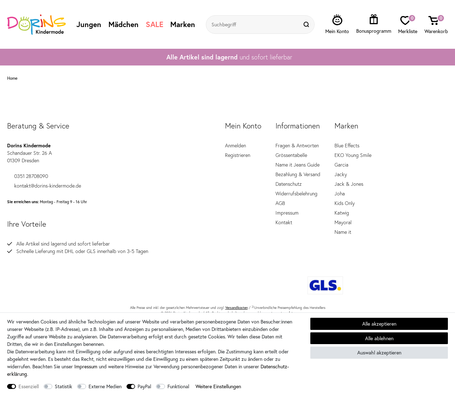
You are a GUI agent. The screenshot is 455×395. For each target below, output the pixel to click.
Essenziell (28, 386)
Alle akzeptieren (379, 323)
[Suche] (307, 24)
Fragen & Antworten (297, 145)
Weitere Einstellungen (218, 386)
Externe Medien (105, 386)
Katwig (341, 213)
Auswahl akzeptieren (379, 352)
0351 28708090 (27, 176)
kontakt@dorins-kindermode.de (44, 186)
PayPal (144, 386)
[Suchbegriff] (253, 24)
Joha (339, 193)
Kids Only (344, 203)
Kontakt (283, 222)
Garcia (341, 165)
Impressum (287, 213)
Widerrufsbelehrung (296, 193)
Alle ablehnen (379, 338)
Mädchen (123, 24)
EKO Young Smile (352, 155)
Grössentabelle (291, 155)
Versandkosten (236, 307)
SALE (154, 24)
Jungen (88, 24)
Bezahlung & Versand (297, 174)
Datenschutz (288, 184)
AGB (280, 203)
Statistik (63, 386)
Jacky (340, 174)
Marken (182, 24)
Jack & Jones (348, 184)
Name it (342, 232)
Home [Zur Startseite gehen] (12, 78)
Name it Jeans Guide (297, 165)
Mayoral (343, 222)
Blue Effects (346, 145)
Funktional (178, 386)
